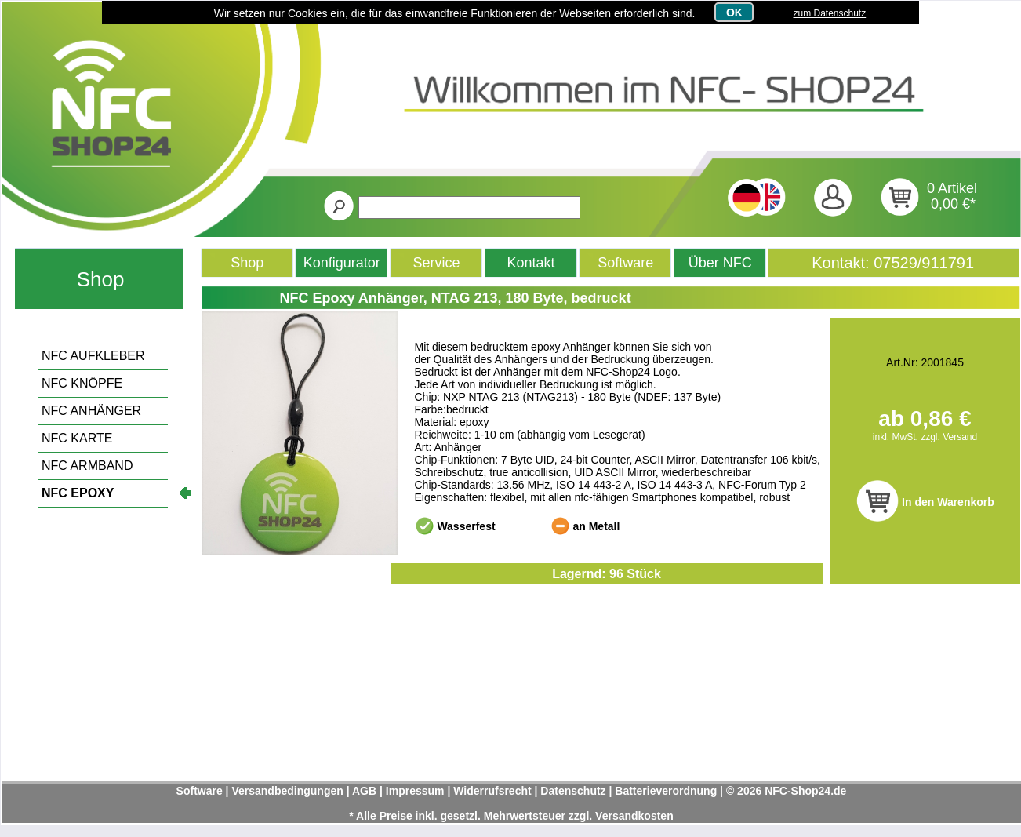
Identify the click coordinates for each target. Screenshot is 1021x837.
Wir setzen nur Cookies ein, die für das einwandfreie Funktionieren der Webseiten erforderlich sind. (455, 13)
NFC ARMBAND (87, 465)
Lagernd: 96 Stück (606, 573)
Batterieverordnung (666, 790)
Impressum (415, 790)
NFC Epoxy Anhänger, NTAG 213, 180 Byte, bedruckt (455, 298)
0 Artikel (952, 188)
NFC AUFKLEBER (93, 355)
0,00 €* (953, 204)
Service (436, 263)
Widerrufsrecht (492, 790)
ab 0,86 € (924, 418)
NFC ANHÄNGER (91, 410)
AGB (364, 790)
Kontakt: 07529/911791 (893, 262)
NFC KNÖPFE (82, 383)
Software (625, 263)
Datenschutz (572, 790)
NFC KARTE (77, 438)
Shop (101, 279)
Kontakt (531, 263)
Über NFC (720, 263)
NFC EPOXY (78, 493)
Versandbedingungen (287, 790)
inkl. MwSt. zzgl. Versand (925, 436)
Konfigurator (341, 263)
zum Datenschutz (829, 13)
